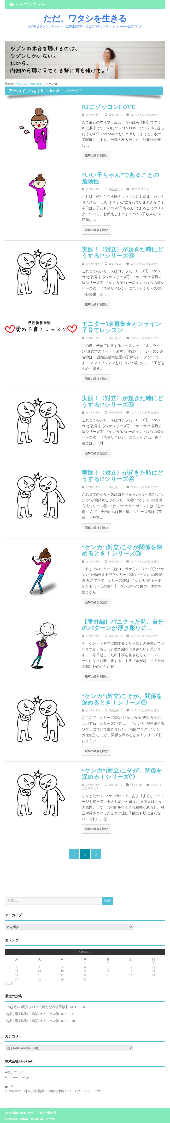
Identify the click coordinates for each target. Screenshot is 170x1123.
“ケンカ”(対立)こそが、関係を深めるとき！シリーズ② (122, 699)
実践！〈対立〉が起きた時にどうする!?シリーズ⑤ (123, 401)
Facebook (11, 1118)
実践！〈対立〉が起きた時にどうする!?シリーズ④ (123, 476)
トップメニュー (27, 4)
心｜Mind (136, 784)
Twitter (24, 1118)
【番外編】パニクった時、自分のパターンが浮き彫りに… (123, 625)
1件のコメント (139, 189)
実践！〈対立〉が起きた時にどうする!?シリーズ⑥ (123, 252)
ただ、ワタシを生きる (85, 18)
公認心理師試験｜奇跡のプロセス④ (32, 1014)
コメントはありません (144, 114)
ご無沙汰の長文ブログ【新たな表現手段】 (37, 1007)
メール (50, 1118)
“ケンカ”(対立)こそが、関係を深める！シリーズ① (122, 773)
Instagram (37, 1118)
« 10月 (9, 983)
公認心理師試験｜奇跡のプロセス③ (32, 1021)
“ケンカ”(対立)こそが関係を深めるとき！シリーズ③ (122, 550)
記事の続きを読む (96, 155)
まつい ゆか (92, 114)
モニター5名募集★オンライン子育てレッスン (121, 327)
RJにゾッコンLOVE (108, 107)
